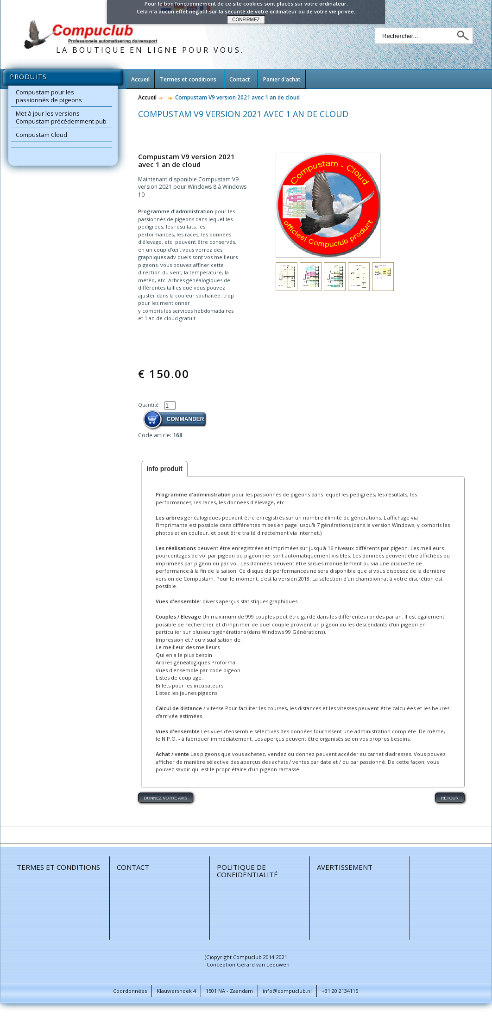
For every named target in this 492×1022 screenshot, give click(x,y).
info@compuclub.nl (287, 990)
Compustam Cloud (41, 134)
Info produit (164, 468)
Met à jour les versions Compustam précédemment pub (61, 117)
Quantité (149, 405)
